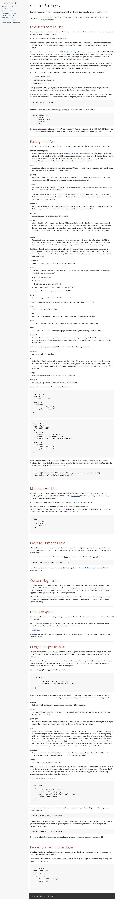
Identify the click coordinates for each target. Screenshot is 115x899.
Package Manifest (7, 8)
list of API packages (89, 568)
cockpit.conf (75, 496)
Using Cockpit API (7, 17)
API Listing (36, 630)
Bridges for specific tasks (9, 20)
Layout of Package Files (9, 6)
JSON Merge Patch (80, 502)
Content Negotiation (8, 15)
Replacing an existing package (11, 22)
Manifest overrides (7, 11)
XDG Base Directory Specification (72, 52)
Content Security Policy (74, 154)
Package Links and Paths (9, 13)
